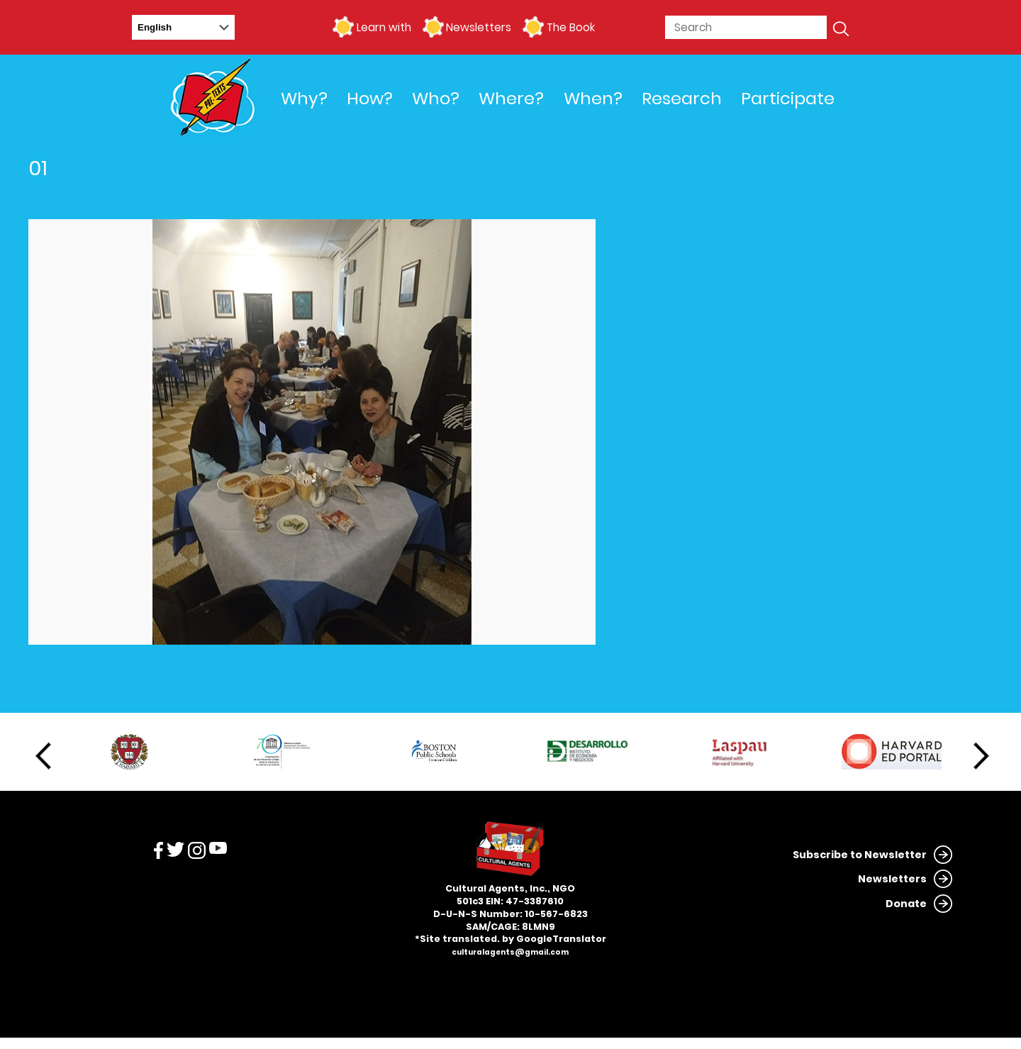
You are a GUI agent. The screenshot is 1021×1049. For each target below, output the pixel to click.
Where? (511, 98)
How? (370, 98)
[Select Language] (183, 27)
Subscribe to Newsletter (860, 855)
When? (593, 98)
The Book (571, 27)
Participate (788, 98)
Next (981, 756)
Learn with (384, 27)
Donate (906, 904)
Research (682, 98)
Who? (435, 98)
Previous (43, 756)
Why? (304, 98)
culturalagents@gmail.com (510, 952)
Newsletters (478, 27)
